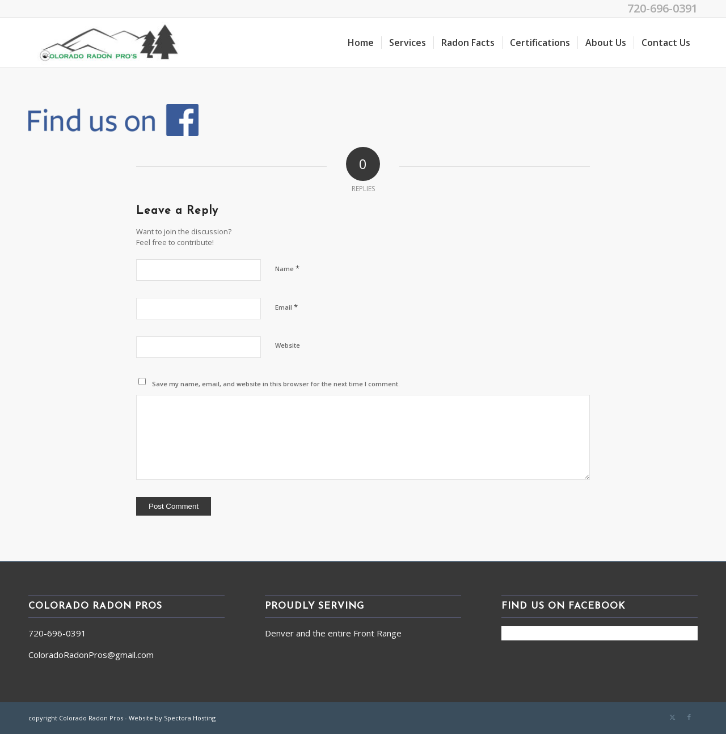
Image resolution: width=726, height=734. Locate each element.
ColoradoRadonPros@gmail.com (91, 654)
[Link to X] (672, 716)
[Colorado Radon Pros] (108, 43)
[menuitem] (360, 43)
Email (286, 307)
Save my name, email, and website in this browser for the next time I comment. (276, 383)
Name (287, 268)
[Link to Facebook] (689, 716)
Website (287, 345)
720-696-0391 (662, 8)
